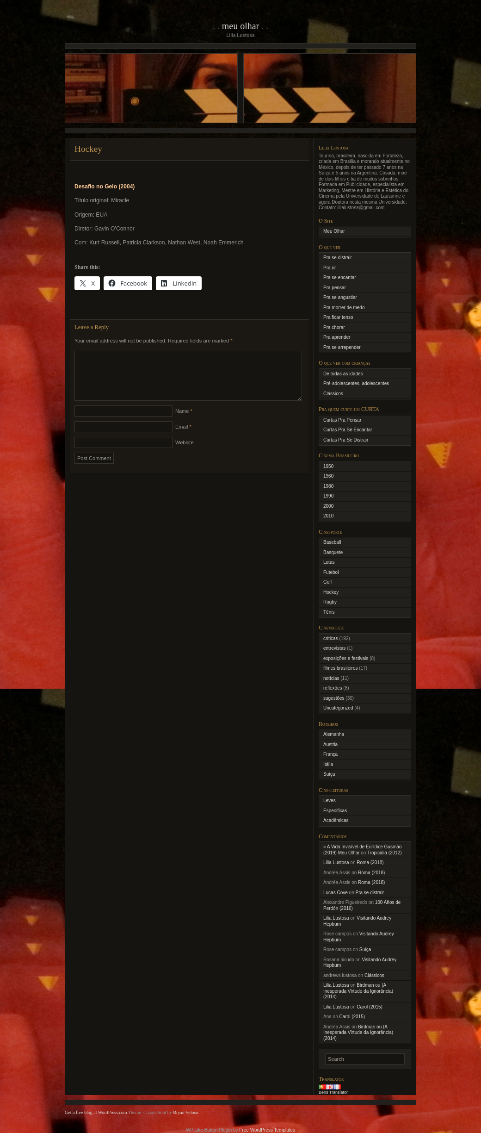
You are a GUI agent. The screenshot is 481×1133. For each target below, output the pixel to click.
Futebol (331, 572)
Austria (330, 744)
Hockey (331, 592)
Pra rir (329, 267)
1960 (328, 476)
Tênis (328, 612)
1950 (328, 466)
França (330, 754)
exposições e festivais (345, 658)
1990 (328, 495)
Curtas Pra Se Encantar (347, 429)
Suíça (329, 774)
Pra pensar (334, 287)
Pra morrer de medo (343, 307)
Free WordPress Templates (267, 1130)
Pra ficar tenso (338, 317)
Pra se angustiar (340, 297)
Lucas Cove (335, 892)
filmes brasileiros (340, 668)
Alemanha (333, 734)
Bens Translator (333, 1092)
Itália (328, 764)
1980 (328, 486)
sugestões (334, 698)
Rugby (330, 601)
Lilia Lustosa (336, 862)
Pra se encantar (339, 277)
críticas (330, 638)
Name (183, 422)
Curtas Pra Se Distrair (345, 439)
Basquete (333, 552)
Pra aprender (336, 337)
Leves (329, 800)
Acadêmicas (335, 820)
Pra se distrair (337, 257)
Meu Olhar (240, 26)
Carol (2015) (369, 1006)
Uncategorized (338, 707)
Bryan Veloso (185, 1112)
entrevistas (334, 648)
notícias (331, 678)
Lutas (328, 562)
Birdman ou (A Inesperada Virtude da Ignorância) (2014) (358, 991)
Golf (327, 582)
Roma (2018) (370, 862)
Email (183, 438)
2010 (328, 515)
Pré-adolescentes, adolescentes (356, 383)
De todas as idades (343, 373)
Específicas (335, 810)
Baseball (332, 542)
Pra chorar (334, 327)
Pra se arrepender (342, 347)
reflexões (332, 688)
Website (184, 453)
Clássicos (333, 393)
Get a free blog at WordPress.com (96, 1112)
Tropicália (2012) (384, 852)
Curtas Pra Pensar (342, 420)
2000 (328, 506)
